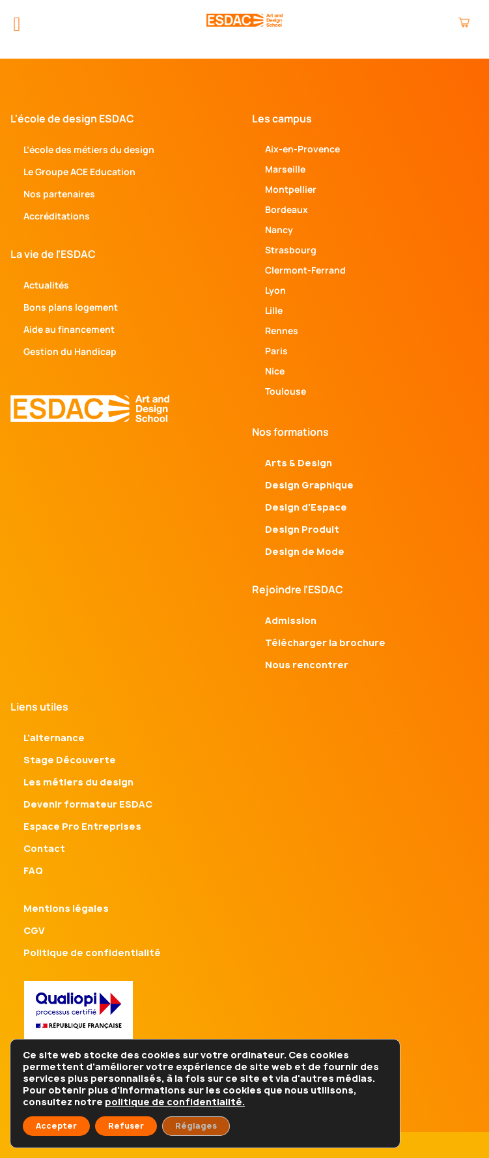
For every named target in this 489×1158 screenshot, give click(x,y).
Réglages (196, 1125)
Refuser (126, 1125)
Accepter (56, 1125)
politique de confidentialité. (175, 1101)
